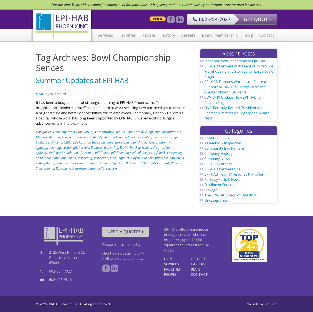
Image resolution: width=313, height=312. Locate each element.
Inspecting (85, 158)
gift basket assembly (167, 153)
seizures (111, 168)
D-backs (96, 147)
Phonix (49, 168)
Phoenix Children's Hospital (149, 163)
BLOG (195, 269)
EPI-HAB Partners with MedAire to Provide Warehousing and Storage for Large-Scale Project (238, 71)
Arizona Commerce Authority (82, 137)
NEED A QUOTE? (125, 232)
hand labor (43, 158)
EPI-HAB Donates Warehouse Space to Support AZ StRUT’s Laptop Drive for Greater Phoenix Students (235, 87)
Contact (266, 35)
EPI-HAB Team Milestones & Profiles (234, 174)
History (168, 35)
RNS (101, 168)
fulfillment (102, 153)
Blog (249, 35)
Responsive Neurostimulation (76, 168)
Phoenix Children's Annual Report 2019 (100, 163)
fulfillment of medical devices (131, 153)
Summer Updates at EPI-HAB (82, 80)
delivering (111, 147)
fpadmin (41, 94)
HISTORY (198, 258)
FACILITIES (172, 269)
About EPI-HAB (216, 138)
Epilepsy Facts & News (222, 179)
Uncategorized (216, 200)
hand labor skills (64, 158)
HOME (169, 258)
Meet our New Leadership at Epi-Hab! (235, 61)
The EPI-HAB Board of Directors (230, 195)
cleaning (55, 147)
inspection (101, 158)
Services (105, 35)
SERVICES (171, 264)
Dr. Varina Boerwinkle (135, 147)
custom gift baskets (76, 147)
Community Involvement (224, 148)
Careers (188, 35)
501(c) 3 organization (99, 132)
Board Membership (220, 35)
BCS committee (102, 142)
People (148, 35)
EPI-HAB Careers (218, 164)
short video (112, 253)
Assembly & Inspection (222, 143)
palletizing (63, 163)
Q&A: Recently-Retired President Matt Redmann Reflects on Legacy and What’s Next (237, 113)
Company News (64, 132)
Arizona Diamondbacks (120, 137)
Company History (218, 153)
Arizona (54, 137)
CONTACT (199, 274)
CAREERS (198, 264)
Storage (210, 190)
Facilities (127, 35)
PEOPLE (170, 274)
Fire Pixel (270, 304)
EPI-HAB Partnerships (222, 169)
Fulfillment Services (219, 184)
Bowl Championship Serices (134, 142)
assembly (144, 137)
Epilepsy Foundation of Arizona (71, 153)
